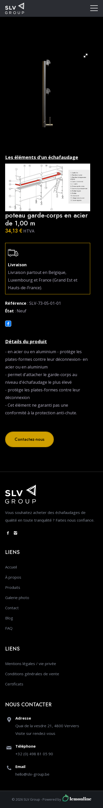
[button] (85, 55)
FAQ (9, 628)
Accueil (11, 566)
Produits (12, 587)
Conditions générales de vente (32, 673)
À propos (13, 577)
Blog (9, 617)
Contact (12, 607)
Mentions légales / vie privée (30, 663)
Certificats (14, 683)
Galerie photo (17, 597)
